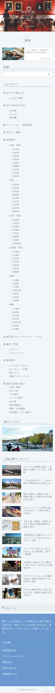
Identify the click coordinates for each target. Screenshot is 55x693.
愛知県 (16, 195)
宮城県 (16, 255)
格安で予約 (12, 344)
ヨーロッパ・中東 (18, 369)
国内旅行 (11, 139)
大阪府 (16, 294)
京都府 (16, 284)
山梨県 (16, 188)
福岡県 (16, 237)
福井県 (16, 205)
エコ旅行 (14, 394)
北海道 (16, 252)
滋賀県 (16, 300)
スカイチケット (17, 353)
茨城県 (16, 329)
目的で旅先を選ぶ (15, 383)
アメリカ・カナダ (18, 366)
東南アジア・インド (19, 376)
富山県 (16, 185)
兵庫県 (16, 287)
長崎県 (16, 240)
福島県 (16, 265)
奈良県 (16, 297)
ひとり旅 (14, 391)
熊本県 (16, 233)
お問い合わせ (9, 668)
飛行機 (13, 118)
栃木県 (16, 319)
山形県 (16, 259)
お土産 (13, 110)
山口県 (16, 149)
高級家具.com (9, 674)
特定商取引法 (9, 650)
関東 (12, 304)
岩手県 (16, 262)
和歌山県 (17, 290)
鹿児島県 (17, 243)
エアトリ (14, 349)
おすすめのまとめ (15, 105)
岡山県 (16, 153)
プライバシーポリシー (14, 656)
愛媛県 (16, 166)
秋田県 (16, 269)
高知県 (16, 173)
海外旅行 (11, 360)
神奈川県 (17, 322)
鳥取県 (16, 176)
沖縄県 (16, 230)
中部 (12, 180)
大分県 (16, 223)
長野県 (16, 208)
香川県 (16, 170)
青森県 (16, 272)
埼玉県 (16, 312)
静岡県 (16, 211)
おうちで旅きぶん (15, 92)
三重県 (16, 280)
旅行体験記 (15, 405)
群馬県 (16, 326)
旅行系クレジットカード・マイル (24, 336)
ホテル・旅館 (13, 132)
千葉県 (16, 309)
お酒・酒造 (15, 387)
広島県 (16, 159)
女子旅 (13, 401)
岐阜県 (16, 191)
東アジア (14, 373)
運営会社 (7, 662)
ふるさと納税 (16, 98)
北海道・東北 (16, 248)
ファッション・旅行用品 (19, 125)
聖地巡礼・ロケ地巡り (21, 412)
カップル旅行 (16, 398)
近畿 (12, 276)
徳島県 (16, 163)
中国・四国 (15, 145)
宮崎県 (16, 227)
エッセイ (14, 114)
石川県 (16, 201)
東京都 (16, 315)
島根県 (16, 156)
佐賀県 (16, 220)
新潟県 (16, 198)
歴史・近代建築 (17, 408)
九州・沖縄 (15, 216)
